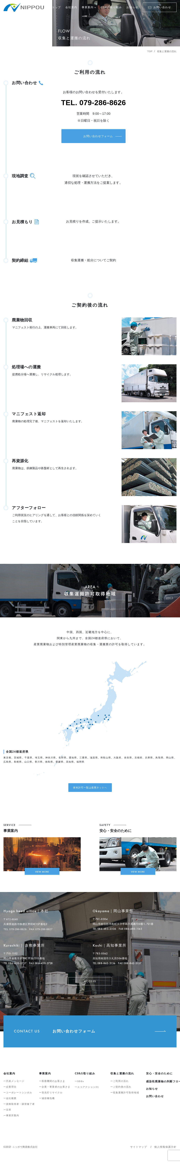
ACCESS (90, 984)
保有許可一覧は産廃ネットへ (90, 789)
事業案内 (88, 7)
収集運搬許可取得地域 (126, 1095)
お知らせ (132, 7)
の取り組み (85, 1076)
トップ (56, 7)
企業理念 (11, 1090)
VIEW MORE (42, 874)
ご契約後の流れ (122, 1090)
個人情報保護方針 (165, 1150)
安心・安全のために (159, 1076)
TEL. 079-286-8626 (93, 103)
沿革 (8, 1113)
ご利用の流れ (121, 1084)
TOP (150, 51)
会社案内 (71, 7)
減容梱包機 (48, 1101)
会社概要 (11, 1101)
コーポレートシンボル (19, 1095)
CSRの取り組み (111, 7)
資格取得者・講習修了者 (20, 1107)
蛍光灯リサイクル (52, 1095)
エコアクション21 (88, 1090)
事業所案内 (12, 1118)
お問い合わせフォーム (93, 138)
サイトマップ (138, 1150)
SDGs (80, 1084)
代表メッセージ (15, 1084)
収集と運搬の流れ (167, 51)
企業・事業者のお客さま (56, 1090)
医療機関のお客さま (53, 1084)
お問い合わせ (159, 7)
